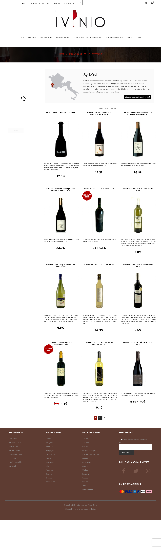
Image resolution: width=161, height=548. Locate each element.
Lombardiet (86, 462)
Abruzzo (85, 443)
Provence (49, 470)
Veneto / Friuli (87, 490)
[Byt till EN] (48, 3)
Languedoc (50, 462)
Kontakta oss (13, 446)
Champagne (50, 454)
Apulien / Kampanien (90, 454)
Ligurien (85, 458)
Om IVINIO (13, 439)
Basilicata (86, 447)
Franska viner (77, 54)
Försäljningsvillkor (16, 462)
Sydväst (49, 478)
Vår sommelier (14, 450)
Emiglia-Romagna (89, 450)
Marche (85, 466)
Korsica (48, 458)
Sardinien (86, 478)
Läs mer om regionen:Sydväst (137, 97)
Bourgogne (50, 450)
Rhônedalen (50, 482)
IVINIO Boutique (15, 443)
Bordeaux (49, 447)
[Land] (73, 2)
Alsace (48, 439)
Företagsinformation (16, 454)
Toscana (85, 486)
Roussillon (49, 474)
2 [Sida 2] (99, 418)
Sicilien (85, 482)
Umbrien (85, 470)
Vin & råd (12, 466)
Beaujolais (49, 443)
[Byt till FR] (43, 3)
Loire (47, 466)
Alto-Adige (86, 439)
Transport (12, 458)
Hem (61, 54)
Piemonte (86, 474)
